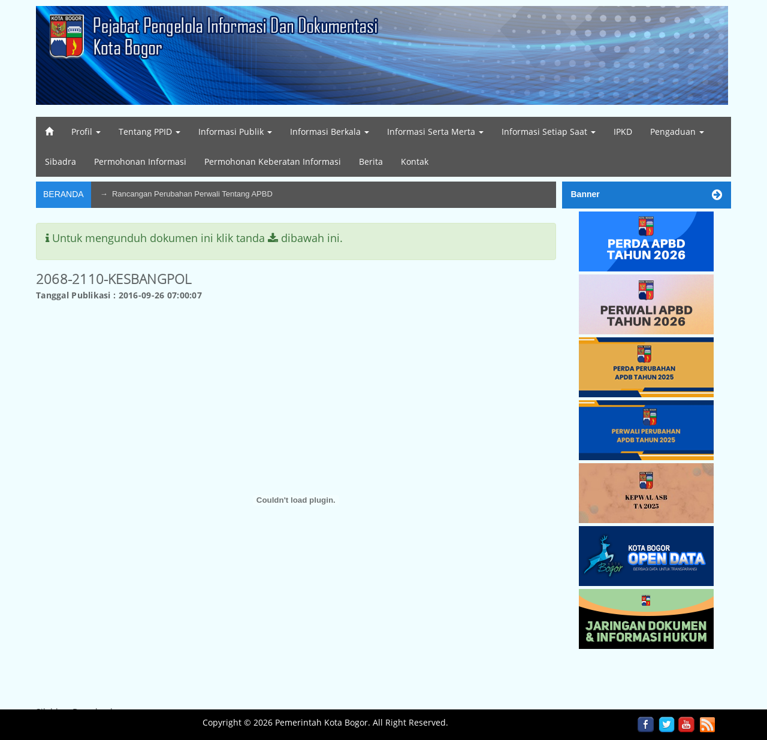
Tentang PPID (149, 131)
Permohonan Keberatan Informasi (272, 161)
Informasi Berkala (329, 131)
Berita (371, 161)
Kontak (414, 161)
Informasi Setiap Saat (549, 131)
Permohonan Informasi (140, 161)
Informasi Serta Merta (435, 131)
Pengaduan (677, 131)
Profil (86, 131)
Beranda (63, 194)
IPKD (623, 131)
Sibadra (60, 161)
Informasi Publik (235, 131)
